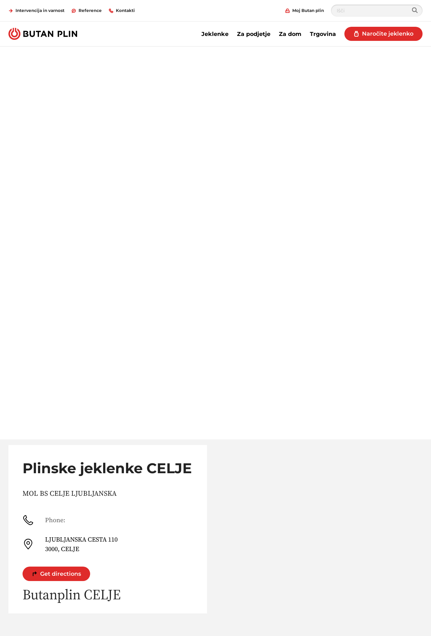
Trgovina (323, 34)
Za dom (290, 34)
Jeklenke (215, 34)
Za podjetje (253, 34)
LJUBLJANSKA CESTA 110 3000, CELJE (70, 544)
